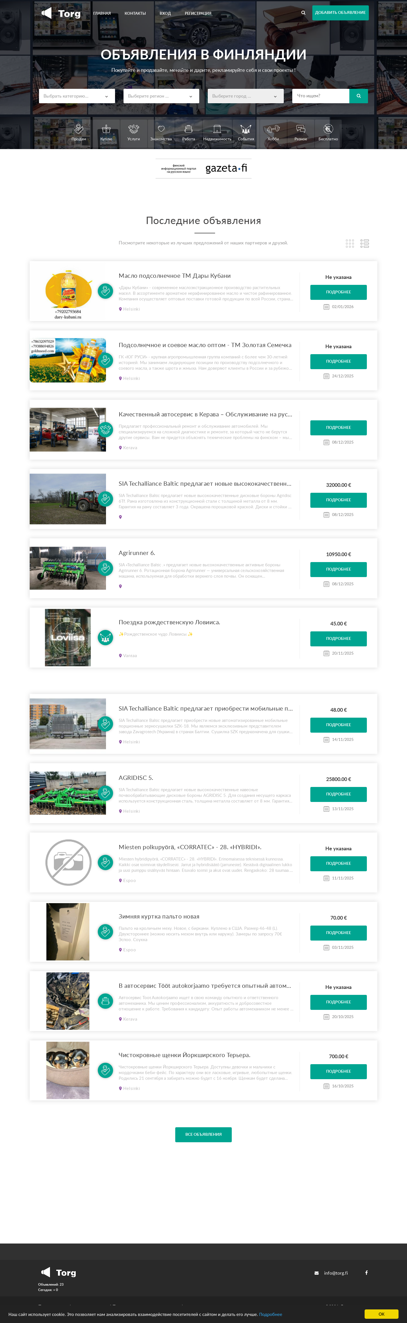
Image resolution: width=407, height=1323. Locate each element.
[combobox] (77, 96)
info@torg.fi (331, 1273)
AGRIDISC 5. (136, 778)
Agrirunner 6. (137, 553)
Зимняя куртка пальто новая (159, 917)
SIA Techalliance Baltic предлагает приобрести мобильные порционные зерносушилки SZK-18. (206, 709)
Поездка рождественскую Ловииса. (169, 622)
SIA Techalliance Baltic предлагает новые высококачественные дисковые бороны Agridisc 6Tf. (206, 484)
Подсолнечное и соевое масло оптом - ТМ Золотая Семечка (205, 345)
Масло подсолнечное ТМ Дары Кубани (175, 276)
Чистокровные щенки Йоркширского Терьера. (184, 1055)
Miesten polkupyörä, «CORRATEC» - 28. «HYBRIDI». (190, 847)
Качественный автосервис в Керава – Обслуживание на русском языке (206, 415)
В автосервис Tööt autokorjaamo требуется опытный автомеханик (206, 986)
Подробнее (270, 1314)
